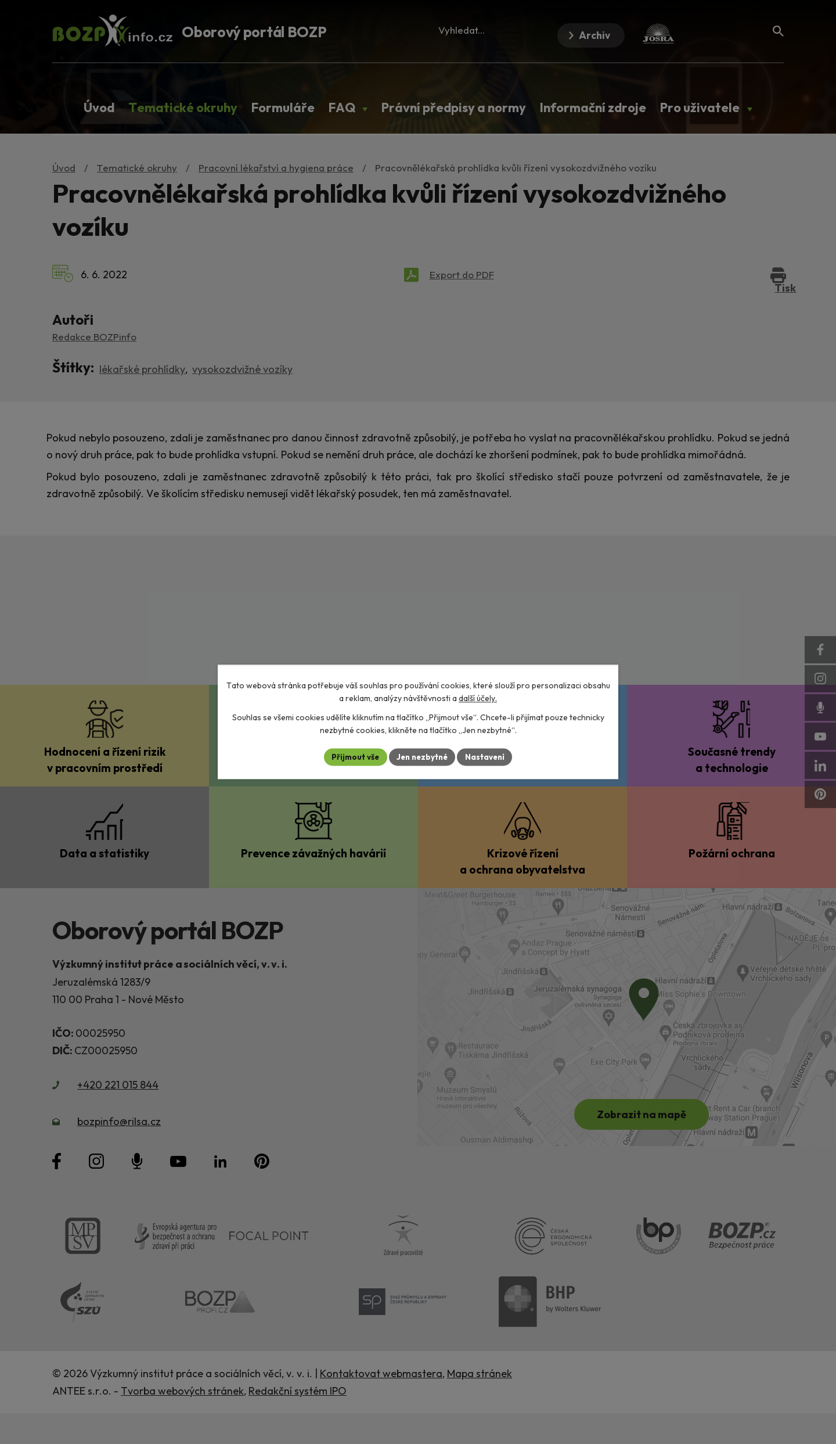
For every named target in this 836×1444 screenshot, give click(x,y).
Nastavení (488, 757)
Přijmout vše (352, 757)
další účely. (478, 698)
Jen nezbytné (422, 757)
